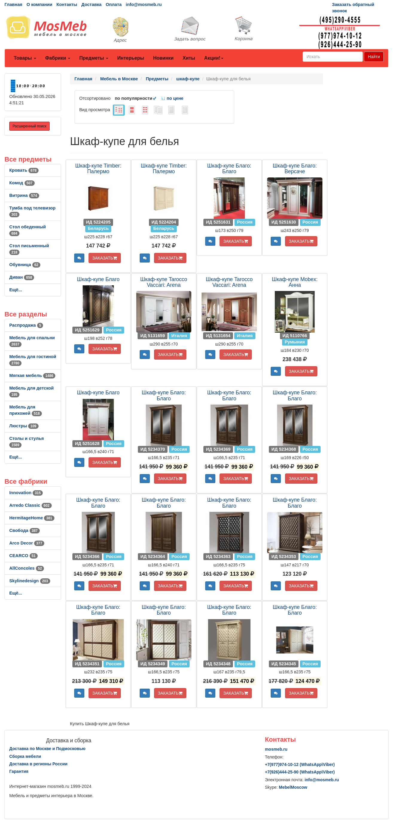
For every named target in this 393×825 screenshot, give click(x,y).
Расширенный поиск (29, 126)
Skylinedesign (29, 580)
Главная (13, 4)
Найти (374, 56)
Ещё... (15, 289)
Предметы (93, 58)
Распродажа (26, 325)
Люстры (24, 425)
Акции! (213, 58)
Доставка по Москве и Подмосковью (47, 748)
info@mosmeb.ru (144, 4)
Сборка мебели (25, 756)
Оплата (113, 4)
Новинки (163, 58)
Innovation (26, 492)
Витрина (24, 195)
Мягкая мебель (32, 375)
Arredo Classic (30, 505)
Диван (21, 277)
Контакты (67, 4)
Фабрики (57, 58)
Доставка (91, 4)
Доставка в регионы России (38, 763)
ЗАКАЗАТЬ (104, 258)
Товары (25, 58)
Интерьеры (130, 58)
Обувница (24, 264)
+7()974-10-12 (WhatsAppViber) (300, 764)
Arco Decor (26, 543)
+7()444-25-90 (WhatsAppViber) (300, 772)
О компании (39, 4)
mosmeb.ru (276, 749)
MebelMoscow (293, 787)
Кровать (24, 170)
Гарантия (18, 771)
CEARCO (23, 555)
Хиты (188, 58)
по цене (172, 98)
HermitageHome (31, 517)
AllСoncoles (26, 568)
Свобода (24, 530)
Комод (22, 182)
